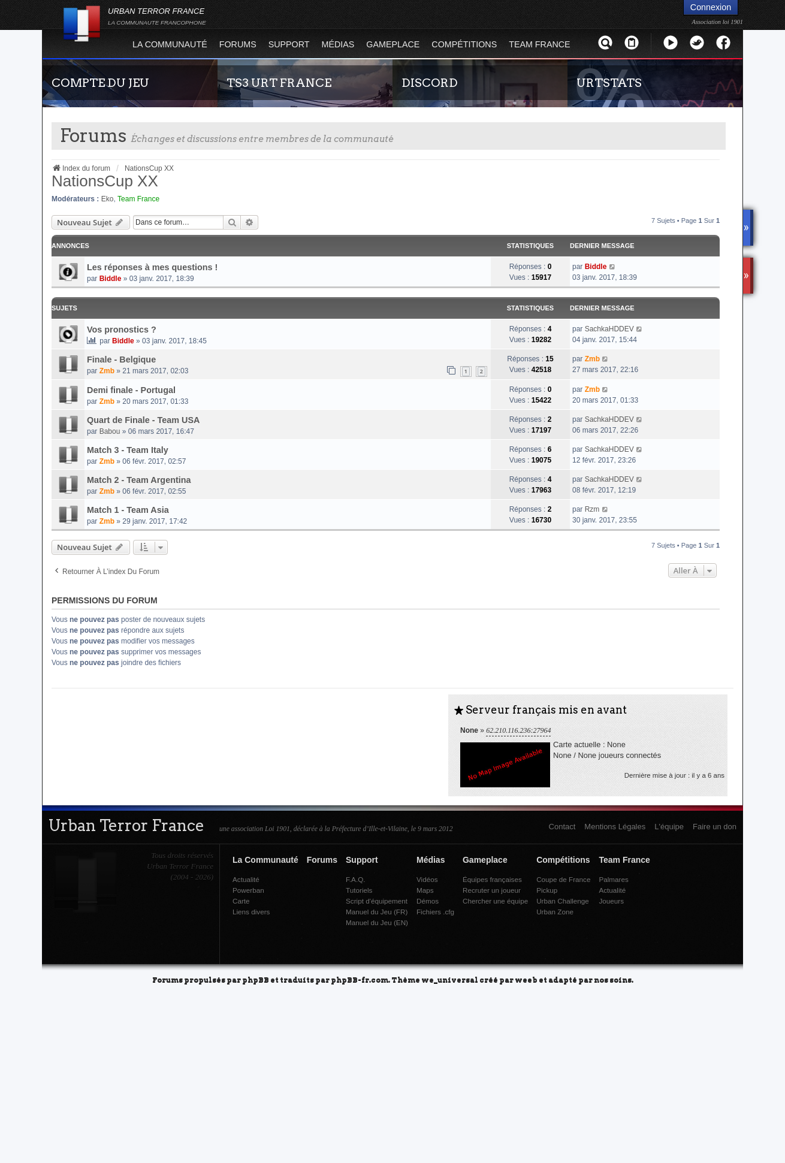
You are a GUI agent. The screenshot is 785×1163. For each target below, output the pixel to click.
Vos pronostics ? (121, 329)
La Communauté (169, 44)
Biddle (110, 278)
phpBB (255, 979)
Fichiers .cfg (435, 912)
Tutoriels (359, 890)
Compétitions (464, 44)
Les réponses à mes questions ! (152, 267)
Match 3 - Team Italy (127, 450)
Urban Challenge (562, 901)
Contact (562, 826)
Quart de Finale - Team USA (143, 420)
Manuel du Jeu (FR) (376, 912)
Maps (425, 890)
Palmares (613, 879)
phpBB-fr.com (359, 979)
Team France (539, 44)
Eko (107, 199)
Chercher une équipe (495, 901)
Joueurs (611, 901)
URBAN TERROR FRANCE (157, 16)
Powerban (248, 890)
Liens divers (251, 912)
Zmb (106, 371)
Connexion (710, 7)
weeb (526, 979)
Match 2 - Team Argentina (139, 480)
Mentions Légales (614, 826)
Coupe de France (563, 879)
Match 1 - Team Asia (128, 510)
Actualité (246, 879)
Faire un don (714, 826)
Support (289, 44)
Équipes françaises (492, 879)
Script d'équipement (376, 901)
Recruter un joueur (492, 890)
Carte (241, 901)
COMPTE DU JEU (100, 82)
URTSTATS (609, 82)
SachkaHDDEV (609, 329)
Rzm (592, 509)
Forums (237, 44)
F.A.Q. (355, 879)
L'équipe (669, 826)
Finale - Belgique (121, 359)
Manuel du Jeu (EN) (377, 922)
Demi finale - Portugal (131, 390)
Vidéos (427, 879)
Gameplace (392, 44)
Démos (427, 901)
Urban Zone (554, 912)
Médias (338, 44)
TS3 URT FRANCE (279, 82)
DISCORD (429, 82)
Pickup (546, 890)
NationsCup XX (105, 181)
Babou (109, 431)
